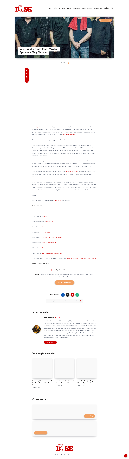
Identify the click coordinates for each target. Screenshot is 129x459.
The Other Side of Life (49, 243)
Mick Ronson (80, 274)
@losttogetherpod (69, 135)
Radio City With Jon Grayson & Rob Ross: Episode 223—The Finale (42, 383)
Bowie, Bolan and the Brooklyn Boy (53, 253)
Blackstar (45, 227)
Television (62, 8)
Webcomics (76, 8)
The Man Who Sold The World (52, 237)
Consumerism (98, 8)
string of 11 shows (72, 171)
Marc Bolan (73, 274)
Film (55, 8)
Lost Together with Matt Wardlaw (63, 270)
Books (69, 8)
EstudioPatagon (70, 454)
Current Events (87, 8)
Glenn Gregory (59, 274)
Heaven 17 (66, 274)
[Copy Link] (64, 301)
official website (44, 211)
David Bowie (50, 274)
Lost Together (37, 127)
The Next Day (46, 232)
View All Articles (50, 342)
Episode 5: (57, 200)
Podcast (106, 8)
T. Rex (86, 274)
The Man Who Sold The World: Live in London (81, 258)
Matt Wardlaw (49, 317)
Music (50, 8)
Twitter (45, 216)
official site (49, 221)
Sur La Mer (45, 248)
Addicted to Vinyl (88, 330)
